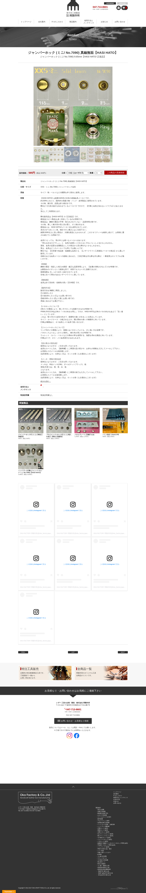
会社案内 (41, 22)
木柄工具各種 (101, 811)
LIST (72, 652)
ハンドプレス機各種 (103, 826)
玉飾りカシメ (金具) (103, 832)
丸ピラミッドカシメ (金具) (105, 834)
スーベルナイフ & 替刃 (104, 817)
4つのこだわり (57, 22)
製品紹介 (98, 807)
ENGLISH (122, 3)
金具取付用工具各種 (103, 822)
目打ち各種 (101, 809)
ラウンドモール (102, 858)
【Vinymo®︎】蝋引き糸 (104, 875)
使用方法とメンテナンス (88, 22)
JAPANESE (110, 3)
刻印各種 (100, 819)
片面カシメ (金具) (103, 828)
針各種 (99, 854)
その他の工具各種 (103, 860)
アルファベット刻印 (103, 821)
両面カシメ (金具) (103, 830)
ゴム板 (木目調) (102, 856)
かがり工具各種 (102, 815)
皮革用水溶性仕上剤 (103, 867)
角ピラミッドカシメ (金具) (105, 835)
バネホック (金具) (103, 841)
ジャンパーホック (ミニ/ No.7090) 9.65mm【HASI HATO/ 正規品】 (73, 56)
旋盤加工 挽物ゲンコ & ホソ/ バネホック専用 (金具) (113, 843)
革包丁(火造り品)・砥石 (105, 849)
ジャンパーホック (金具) (105, 839)
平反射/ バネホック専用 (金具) (106, 845)
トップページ (26, 22)
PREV (23, 652)
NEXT (123, 652)
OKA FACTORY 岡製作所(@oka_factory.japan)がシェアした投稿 (42, 533)
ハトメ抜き (101, 850)
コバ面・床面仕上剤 (103, 865)
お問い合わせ (120, 22)
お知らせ (104, 22)
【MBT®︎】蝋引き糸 (103, 871)
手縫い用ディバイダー (104, 852)
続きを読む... (46, 381)
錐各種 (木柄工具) (103, 813)
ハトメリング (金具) (103, 847)
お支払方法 (116, 799)
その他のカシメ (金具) (104, 837)
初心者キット (101, 862)
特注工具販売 (101, 864)
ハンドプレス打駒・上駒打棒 (106, 824)
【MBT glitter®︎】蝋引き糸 (105, 873)
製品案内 (73, 22)
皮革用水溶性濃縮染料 (104, 869)
